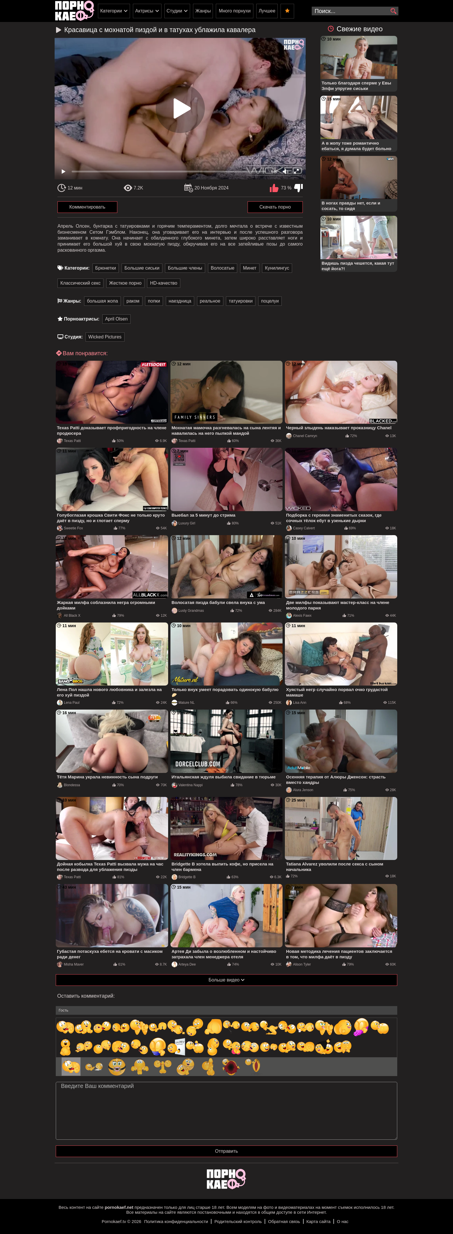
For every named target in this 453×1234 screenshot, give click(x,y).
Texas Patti (69, 441)
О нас (342, 1221)
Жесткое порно (125, 283)
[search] (393, 11)
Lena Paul (68, 703)
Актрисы (144, 10)
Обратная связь (284, 1221)
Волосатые (223, 268)
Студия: (73, 336)
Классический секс (80, 283)
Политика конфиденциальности (176, 1221)
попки (154, 301)
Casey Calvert (300, 528)
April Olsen (116, 318)
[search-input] (355, 11)
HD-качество (163, 283)
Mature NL (183, 703)
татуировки (241, 301)
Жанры (203, 10)
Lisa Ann (296, 703)
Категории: (77, 268)
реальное (210, 301)
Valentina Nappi (187, 785)
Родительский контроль (238, 1221)
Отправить (226, 1151)
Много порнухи (234, 10)
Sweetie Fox (70, 528)
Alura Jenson (299, 790)
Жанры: (72, 301)
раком (133, 301)
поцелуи (270, 301)
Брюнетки (105, 268)
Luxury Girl (183, 523)
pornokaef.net (119, 1207)
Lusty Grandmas (188, 611)
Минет (250, 268)
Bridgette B (184, 877)
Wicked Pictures (105, 336)
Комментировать (87, 207)
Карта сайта (319, 1221)
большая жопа (102, 301)
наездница (180, 301)
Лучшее (267, 10)
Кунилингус (277, 268)
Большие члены (185, 268)
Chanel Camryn (301, 436)
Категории (111, 10)
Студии (174, 10)
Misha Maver (70, 964)
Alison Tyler (298, 964)
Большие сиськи (142, 268)
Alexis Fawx (298, 615)
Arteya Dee (184, 964)
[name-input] (226, 1010)
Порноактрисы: (81, 318)
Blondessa (68, 785)
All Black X (68, 615)
